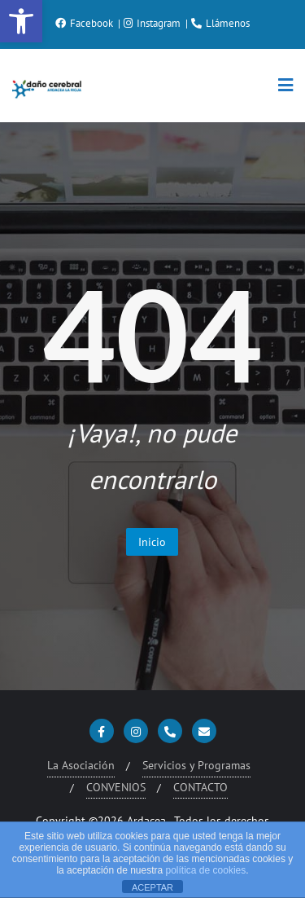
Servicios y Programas (196, 765)
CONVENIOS (116, 787)
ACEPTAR (152, 887)
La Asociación (81, 765)
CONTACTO (200, 787)
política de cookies (206, 870)
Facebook (85, 23)
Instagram (153, 23)
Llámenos (220, 23)
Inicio (152, 542)
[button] (21, 21)
